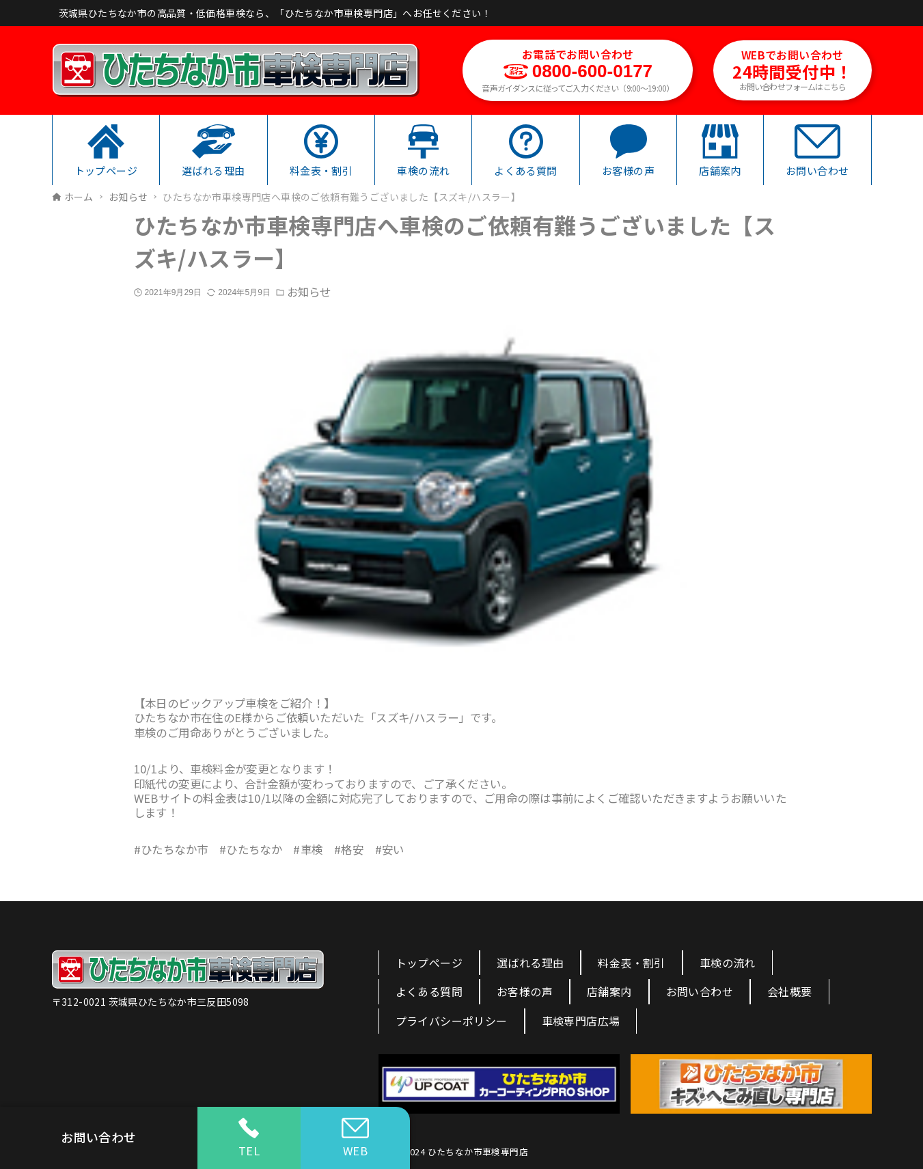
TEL (249, 1138)
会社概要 (789, 991)
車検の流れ (728, 962)
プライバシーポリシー (452, 1021)
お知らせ (309, 292)
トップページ (429, 962)
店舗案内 (609, 991)
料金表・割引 (631, 962)
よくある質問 (429, 991)
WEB (355, 1138)
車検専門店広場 (581, 1021)
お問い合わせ (699, 991)
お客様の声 (525, 991)
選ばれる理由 (530, 962)
